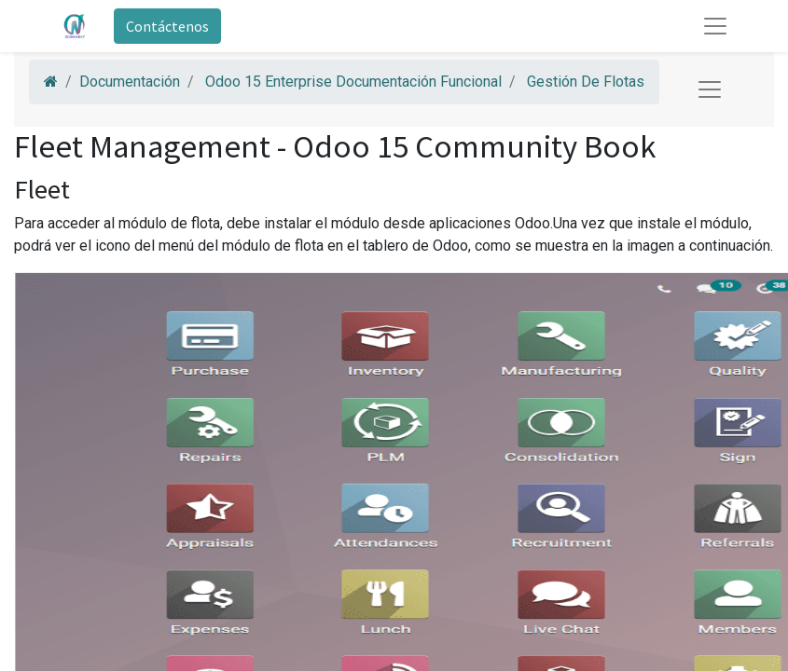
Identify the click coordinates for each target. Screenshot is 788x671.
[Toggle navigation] (710, 89)
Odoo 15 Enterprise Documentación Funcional (353, 81)
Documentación (129, 81)
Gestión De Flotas (585, 81)
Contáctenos (167, 26)
